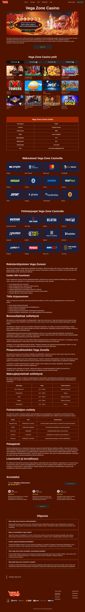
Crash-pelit (51, 62)
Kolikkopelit (70, 62)
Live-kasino (33, 62)
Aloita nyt (42, 47)
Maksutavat (44, 2)
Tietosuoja (57, 596)
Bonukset (32, 2)
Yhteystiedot (75, 597)
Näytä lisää (42, 506)
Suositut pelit (15, 62)
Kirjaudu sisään (71, 2)
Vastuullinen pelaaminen (57, 594)
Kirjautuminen (75, 591)
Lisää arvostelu (70, 483)
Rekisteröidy (80, 2)
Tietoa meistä (58, 591)
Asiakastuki (74, 595)
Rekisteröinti (75, 593)
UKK (51, 2)
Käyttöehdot (57, 599)
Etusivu (26, 2)
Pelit (38, 2)
